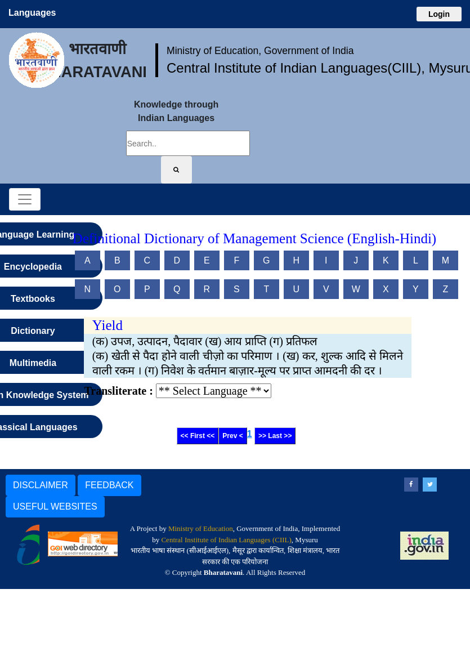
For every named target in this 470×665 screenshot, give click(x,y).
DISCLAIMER (40, 485)
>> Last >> (275, 436)
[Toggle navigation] (25, 199)
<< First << (198, 436)
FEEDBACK (109, 485)
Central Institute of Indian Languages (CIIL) (226, 539)
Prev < (232, 436)
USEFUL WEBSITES (55, 506)
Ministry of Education (200, 528)
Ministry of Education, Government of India (260, 50)
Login (439, 14)
